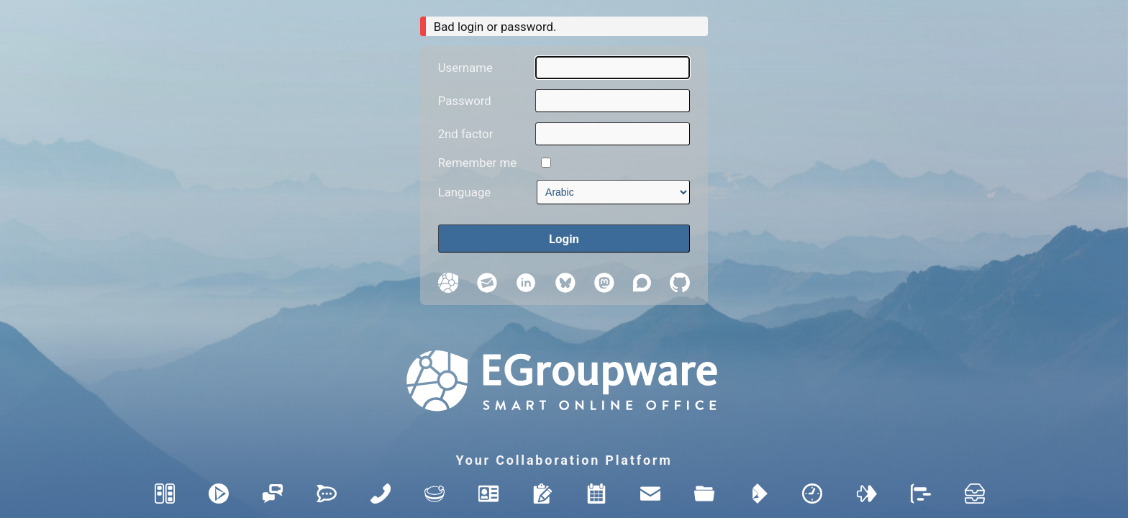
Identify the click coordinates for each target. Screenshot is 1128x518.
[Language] (613, 192)
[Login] (564, 238)
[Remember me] (546, 163)
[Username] (612, 67)
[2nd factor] (612, 133)
